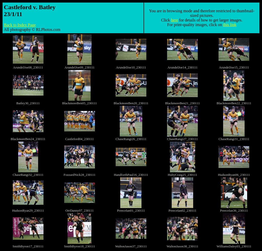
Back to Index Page (20, 25)
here (174, 20)
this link (229, 24)
